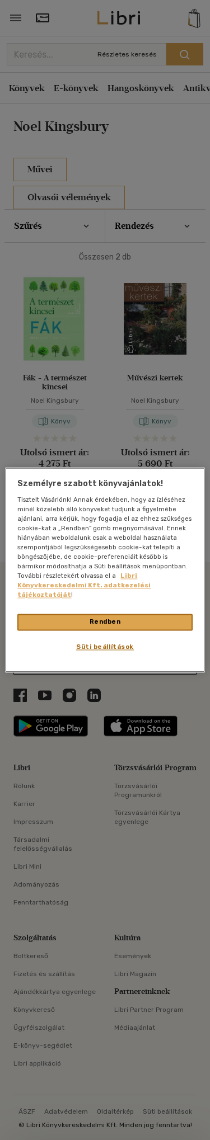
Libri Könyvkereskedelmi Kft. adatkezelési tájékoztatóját (84, 585)
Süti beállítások (105, 647)
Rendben (105, 622)
